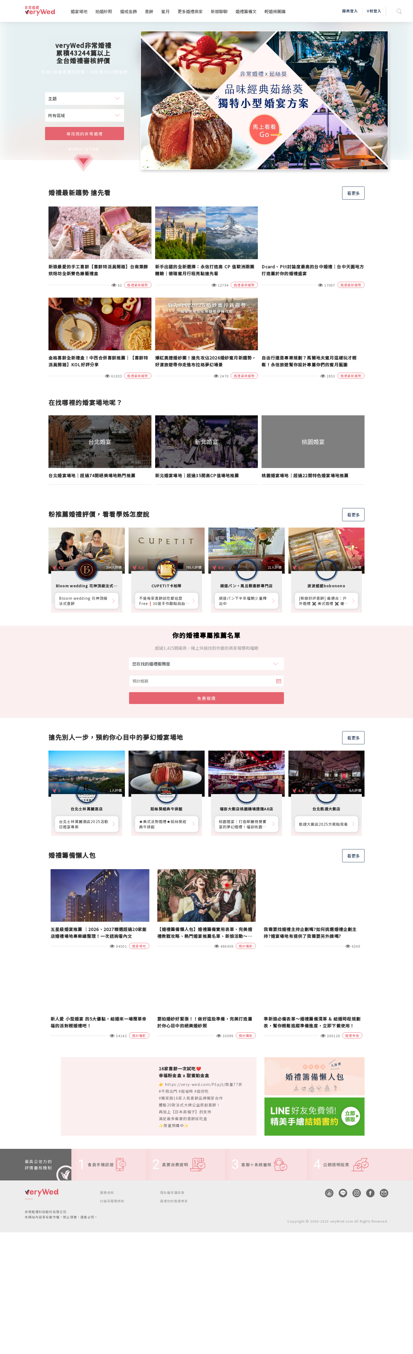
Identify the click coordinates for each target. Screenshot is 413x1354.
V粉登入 (374, 10)
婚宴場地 (79, 11)
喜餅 (149, 11)
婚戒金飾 (128, 11)
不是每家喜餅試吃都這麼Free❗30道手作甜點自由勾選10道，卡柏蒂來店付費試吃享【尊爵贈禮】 (164, 600)
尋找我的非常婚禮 (84, 133)
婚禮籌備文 (246, 11)
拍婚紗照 (103, 11)
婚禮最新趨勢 (137, 285)
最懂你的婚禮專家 (174, 1201)
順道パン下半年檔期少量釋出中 (243, 600)
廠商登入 (350, 10)
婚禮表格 (352, 1035)
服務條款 (107, 1192)
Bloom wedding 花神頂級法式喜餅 (83, 600)
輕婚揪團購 (275, 11)
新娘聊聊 (219, 11)
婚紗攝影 (246, 946)
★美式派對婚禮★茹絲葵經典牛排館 (163, 824)
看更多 (353, 193)
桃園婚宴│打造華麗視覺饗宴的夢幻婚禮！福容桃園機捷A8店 (243, 824)
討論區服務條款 (112, 1201)
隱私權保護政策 (172, 1192)
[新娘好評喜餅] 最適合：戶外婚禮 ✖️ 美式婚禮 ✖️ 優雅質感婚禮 (323, 600)
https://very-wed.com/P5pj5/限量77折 (204, 1084)
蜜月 (165, 11)
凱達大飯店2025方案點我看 (323, 824)
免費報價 (206, 698)
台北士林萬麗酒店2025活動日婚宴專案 (83, 824)
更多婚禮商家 (190, 11)
